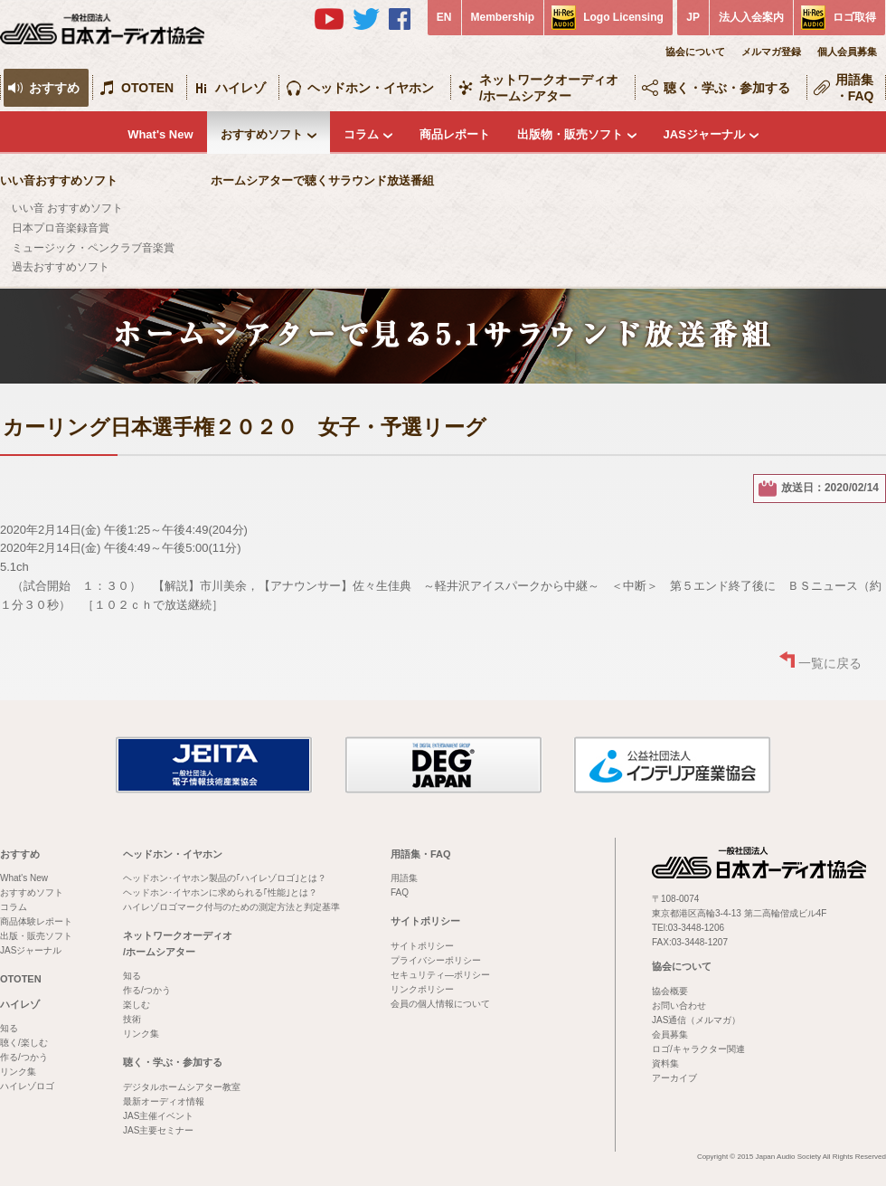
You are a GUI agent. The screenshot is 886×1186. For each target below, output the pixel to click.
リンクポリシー (422, 989)
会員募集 (670, 1034)
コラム (361, 134)
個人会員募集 (847, 51)
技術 (132, 1019)
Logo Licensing (623, 17)
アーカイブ (674, 1078)
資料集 (665, 1063)
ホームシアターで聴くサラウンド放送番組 (322, 180)
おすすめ (54, 88)
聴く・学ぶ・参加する (727, 88)
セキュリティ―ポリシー (440, 975)
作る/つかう (24, 1057)
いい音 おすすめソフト (67, 208)
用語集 (404, 878)
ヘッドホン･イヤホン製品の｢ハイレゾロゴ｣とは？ (224, 878)
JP (693, 17)
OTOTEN (147, 88)
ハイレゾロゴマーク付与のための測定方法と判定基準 (231, 907)
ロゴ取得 (854, 17)
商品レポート (454, 134)
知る (9, 1028)
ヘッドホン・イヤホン (370, 88)
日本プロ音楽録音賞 (60, 228)
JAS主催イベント (158, 1116)
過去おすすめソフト (60, 267)
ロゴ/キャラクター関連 (698, 1049)
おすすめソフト (262, 134)
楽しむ (136, 1005)
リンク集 (18, 1072)
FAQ (400, 892)
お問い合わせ (679, 1005)
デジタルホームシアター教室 (181, 1087)
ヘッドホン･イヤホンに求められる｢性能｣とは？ (220, 892)
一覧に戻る (830, 663)
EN (444, 17)
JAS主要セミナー (158, 1130)
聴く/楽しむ (24, 1043)
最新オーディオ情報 (163, 1101)
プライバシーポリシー (436, 960)
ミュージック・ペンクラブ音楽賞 (93, 248)
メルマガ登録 (771, 51)
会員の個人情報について (440, 1004)
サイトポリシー (425, 921)
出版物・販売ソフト (570, 134)
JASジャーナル (704, 134)
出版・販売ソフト (36, 936)
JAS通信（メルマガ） (696, 1020)
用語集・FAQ (854, 87)
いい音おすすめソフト (59, 180)
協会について (695, 51)
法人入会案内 (751, 17)
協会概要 (670, 991)
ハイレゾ (240, 88)
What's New (160, 134)
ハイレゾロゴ (27, 1086)
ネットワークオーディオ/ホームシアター (548, 87)
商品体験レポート (36, 921)
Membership (503, 17)
